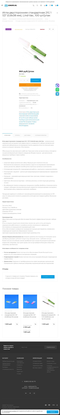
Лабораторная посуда (8, 361)
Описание (7, 135)
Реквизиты (19, 365)
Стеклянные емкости (8, 369)
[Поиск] (37, 5)
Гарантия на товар (38, 365)
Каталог (5, 358)
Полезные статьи (51, 363)
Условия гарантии (40, 135)
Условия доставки (37, 363)
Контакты (19, 367)
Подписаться (51, 347)
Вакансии (19, 369)
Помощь (50, 358)
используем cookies (10, 411)
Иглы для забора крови (30, 118)
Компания (20, 358)
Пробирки (5, 367)
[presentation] (2, 315)
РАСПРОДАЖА (23, 125)
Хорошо (52, 412)
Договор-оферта (37, 367)
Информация (37, 358)
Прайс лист (20, 371)
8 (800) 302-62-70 (30, 381)
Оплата (17, 135)
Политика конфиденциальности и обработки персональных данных (52, 368)
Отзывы (19, 373)
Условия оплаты (37, 361)
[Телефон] (33, 5)
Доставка (27, 135)
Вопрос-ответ (50, 361)
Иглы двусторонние (32, 112)
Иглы (20, 118)
